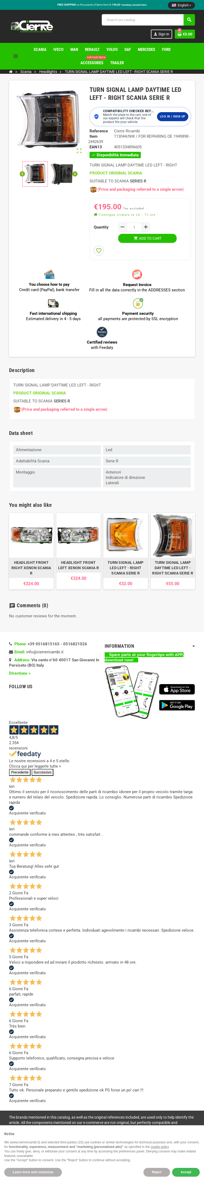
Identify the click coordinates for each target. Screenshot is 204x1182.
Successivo (42, 772)
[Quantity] (134, 227)
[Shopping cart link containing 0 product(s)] (185, 34)
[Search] (148, 20)
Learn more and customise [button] (33, 1172)
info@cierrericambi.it (44, 652)
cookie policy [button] (160, 1147)
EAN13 (96, 147)
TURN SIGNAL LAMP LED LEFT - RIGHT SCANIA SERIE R (125, 567)
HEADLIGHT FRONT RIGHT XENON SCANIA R (31, 567)
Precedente (19, 772)
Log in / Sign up (172, 116)
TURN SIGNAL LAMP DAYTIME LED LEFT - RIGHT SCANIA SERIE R (172, 567)
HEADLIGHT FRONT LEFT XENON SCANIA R (78, 565)
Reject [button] (157, 1172)
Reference (99, 131)
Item (93, 136)
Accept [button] (186, 1172)
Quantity (101, 227)
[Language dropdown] (181, 5)
